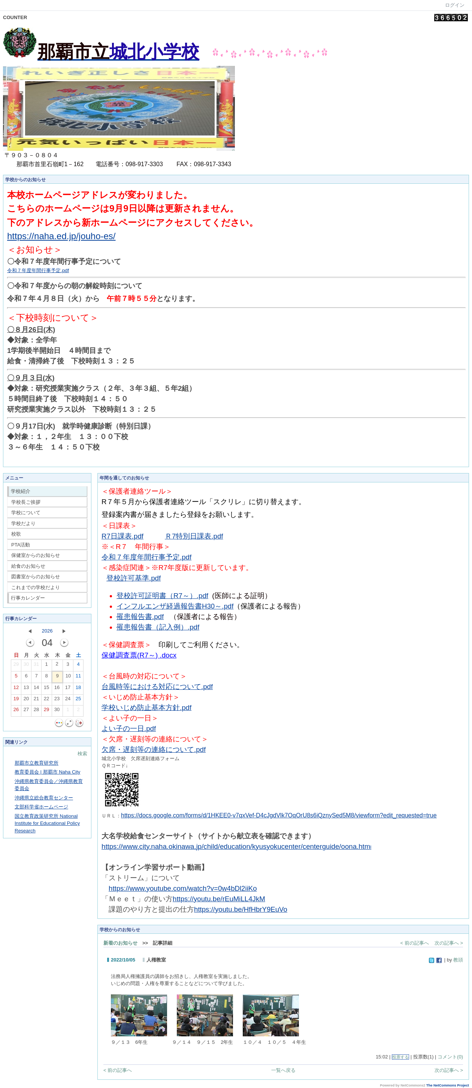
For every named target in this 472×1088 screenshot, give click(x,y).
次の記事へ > (449, 943)
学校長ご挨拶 (25, 502)
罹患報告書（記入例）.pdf (158, 627)
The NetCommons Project (447, 1085)
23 (57, 700)
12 (16, 689)
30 (26, 665)
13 (26, 689)
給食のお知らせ (28, 566)
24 (67, 700)
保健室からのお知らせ (35, 555)
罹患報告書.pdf (140, 617)
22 (46, 700)
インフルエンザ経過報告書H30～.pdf (175, 606)
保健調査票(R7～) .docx (139, 655)
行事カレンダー (28, 598)
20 (26, 700)
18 (78, 689)
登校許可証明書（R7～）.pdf (162, 596)
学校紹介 (20, 491)
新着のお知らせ (120, 943)
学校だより (23, 523)
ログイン (455, 5)
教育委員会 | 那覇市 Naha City (47, 772)
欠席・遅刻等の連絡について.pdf (154, 749)
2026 (47, 631)
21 (36, 700)
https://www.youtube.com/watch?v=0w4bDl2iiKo (183, 888)
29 (16, 665)
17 (67, 689)
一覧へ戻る (283, 1070)
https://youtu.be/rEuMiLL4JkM (219, 899)
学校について (25, 512)
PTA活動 (20, 545)
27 (26, 711)
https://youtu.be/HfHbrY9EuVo (240, 909)
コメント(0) (450, 1057)
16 (57, 689)
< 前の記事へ (414, 943)
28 (36, 711)
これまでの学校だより (35, 587)
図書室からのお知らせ (35, 576)
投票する (400, 1057)
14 (36, 689)
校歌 (16, 534)
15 (46, 689)
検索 (82, 753)
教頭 (458, 960)
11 (78, 677)
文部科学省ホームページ (41, 807)
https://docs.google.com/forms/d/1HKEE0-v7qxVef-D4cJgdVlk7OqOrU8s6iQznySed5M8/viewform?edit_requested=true (279, 815)
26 (16, 711)
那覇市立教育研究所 (36, 763)
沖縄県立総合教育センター (44, 798)
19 (16, 700)
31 (36, 665)
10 (68, 677)
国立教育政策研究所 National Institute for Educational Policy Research (47, 823)
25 (78, 700)
